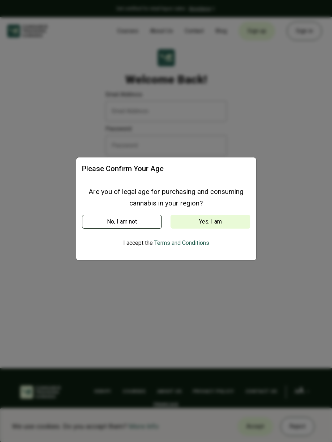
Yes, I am (210, 221)
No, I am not (122, 221)
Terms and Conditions (181, 242)
